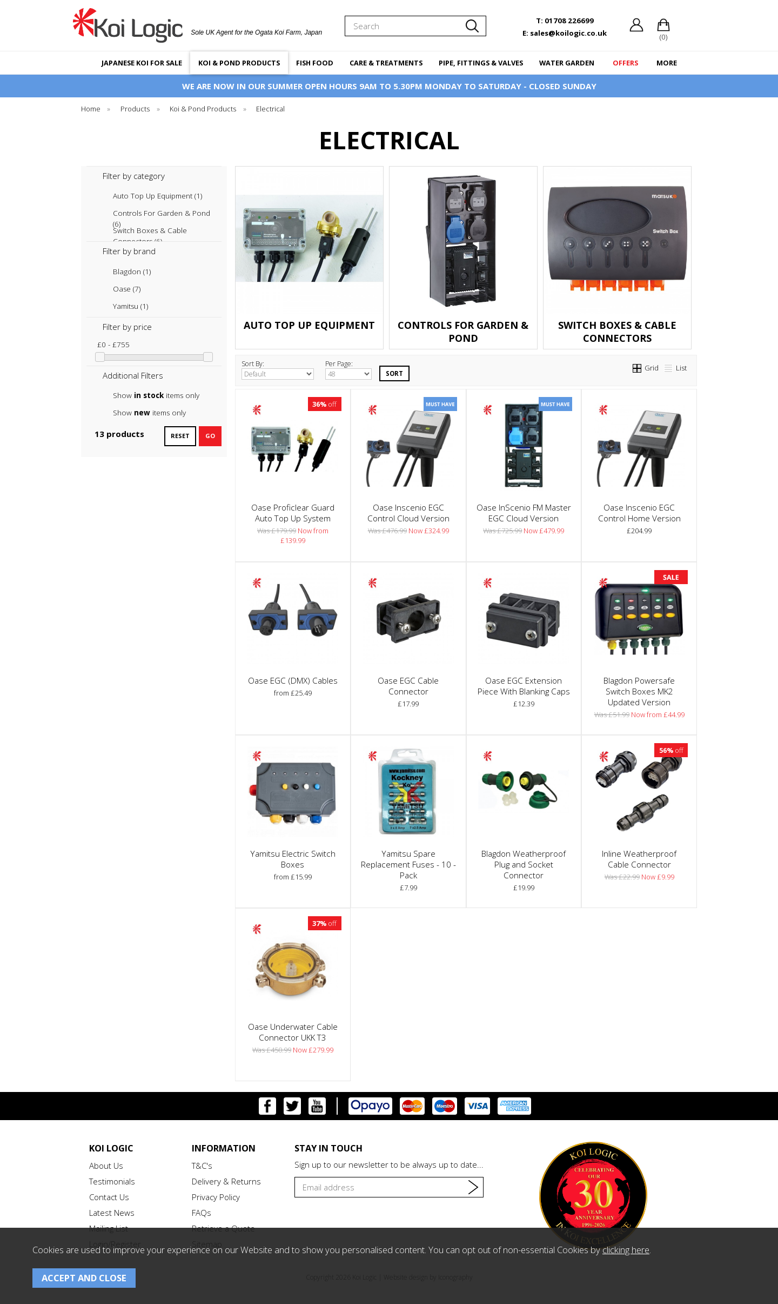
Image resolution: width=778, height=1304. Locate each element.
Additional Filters (133, 375)
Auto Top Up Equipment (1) (157, 196)
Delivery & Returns (226, 1181)
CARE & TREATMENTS (386, 63)
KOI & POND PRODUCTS (239, 63)
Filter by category (134, 175)
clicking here (625, 1249)
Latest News (112, 1212)
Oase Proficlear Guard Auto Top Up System (292, 513)
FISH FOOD (314, 63)
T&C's (202, 1165)
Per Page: (348, 369)
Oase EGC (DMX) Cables (293, 680)
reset (180, 436)
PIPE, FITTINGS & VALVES (481, 63)
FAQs (201, 1212)
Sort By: (278, 369)
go (210, 436)
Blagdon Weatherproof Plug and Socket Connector (523, 864)
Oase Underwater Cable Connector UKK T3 (293, 1032)
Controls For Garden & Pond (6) (161, 213)
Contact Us (109, 1197)
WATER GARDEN (566, 63)
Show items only (156, 395)
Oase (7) (126, 289)
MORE (666, 63)
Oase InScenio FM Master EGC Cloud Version (524, 513)
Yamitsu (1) (130, 306)
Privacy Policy (216, 1197)
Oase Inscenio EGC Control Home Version (639, 513)
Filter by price (127, 326)
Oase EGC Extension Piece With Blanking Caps (524, 686)
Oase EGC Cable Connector (408, 686)
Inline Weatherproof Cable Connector (639, 859)
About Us (106, 1165)
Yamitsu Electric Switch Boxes (293, 859)
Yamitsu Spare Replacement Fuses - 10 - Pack (408, 864)
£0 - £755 (113, 344)
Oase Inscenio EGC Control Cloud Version (408, 513)
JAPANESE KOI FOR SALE (142, 63)
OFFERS (625, 63)
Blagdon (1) (132, 271)
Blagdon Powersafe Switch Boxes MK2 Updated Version (639, 691)
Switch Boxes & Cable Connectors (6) (150, 231)
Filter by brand (129, 251)
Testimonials (112, 1181)
